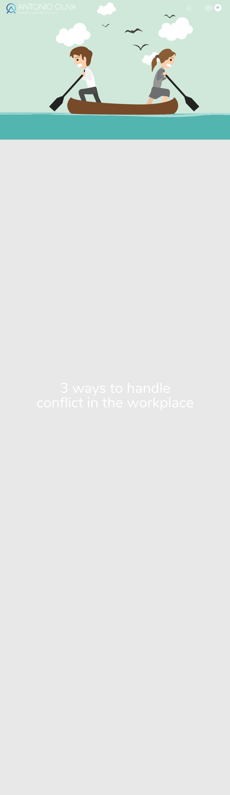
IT (218, 8)
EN (209, 8)
